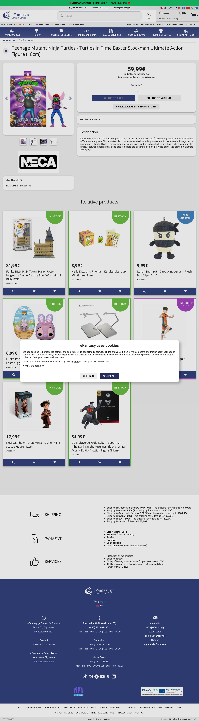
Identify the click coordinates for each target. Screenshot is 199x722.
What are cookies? (34, 365)
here (76, 361)
